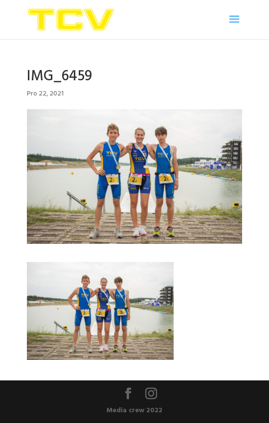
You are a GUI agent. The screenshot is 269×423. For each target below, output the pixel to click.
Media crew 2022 (134, 409)
